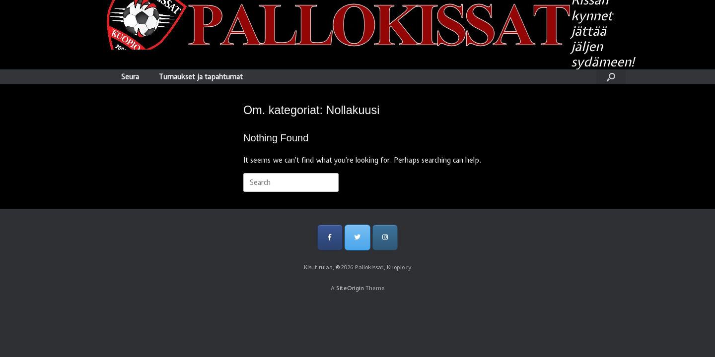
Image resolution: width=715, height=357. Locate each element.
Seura (130, 76)
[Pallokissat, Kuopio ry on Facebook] (330, 237)
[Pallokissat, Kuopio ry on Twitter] (357, 237)
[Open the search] (611, 76)
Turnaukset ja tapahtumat (201, 76)
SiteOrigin (350, 288)
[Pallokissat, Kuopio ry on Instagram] (385, 237)
